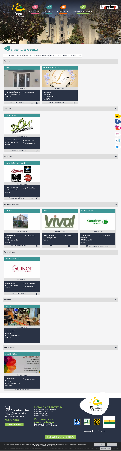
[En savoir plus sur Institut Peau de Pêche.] (22, 279)
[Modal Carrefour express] (97, 229)
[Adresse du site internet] (16, 102)
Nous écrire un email (14, 424)
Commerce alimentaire (41, 56)
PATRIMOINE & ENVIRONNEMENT (83, 11)
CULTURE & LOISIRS (63, 11)
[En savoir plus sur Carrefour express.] (97, 232)
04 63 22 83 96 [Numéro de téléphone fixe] (30, 140)
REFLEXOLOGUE (76, 56)
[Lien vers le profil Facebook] (37, 102)
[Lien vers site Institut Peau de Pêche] (22, 277)
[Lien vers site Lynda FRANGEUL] (22, 373)
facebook (92, 431)
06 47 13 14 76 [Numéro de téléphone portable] (30, 287)
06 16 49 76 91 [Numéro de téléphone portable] (30, 380)
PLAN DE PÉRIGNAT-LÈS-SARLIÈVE (60, 437)
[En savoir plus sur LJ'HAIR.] (22, 88)
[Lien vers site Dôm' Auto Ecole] (22, 134)
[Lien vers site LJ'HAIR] (22, 86)
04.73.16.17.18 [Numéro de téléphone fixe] (30, 188)
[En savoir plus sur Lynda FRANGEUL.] (22, 375)
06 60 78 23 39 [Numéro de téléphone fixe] (30, 236)
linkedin (101, 431)
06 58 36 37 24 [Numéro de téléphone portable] (30, 144)
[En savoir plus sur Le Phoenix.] (22, 327)
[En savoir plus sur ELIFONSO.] (22, 232)
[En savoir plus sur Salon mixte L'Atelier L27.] (60, 88)
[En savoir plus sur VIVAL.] (60, 232)
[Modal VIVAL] (60, 229)
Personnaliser (105, 448)
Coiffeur (11, 56)
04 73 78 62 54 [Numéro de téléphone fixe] (30, 284)
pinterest (98, 431)
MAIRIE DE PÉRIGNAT (34, 11)
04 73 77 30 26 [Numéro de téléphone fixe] (106, 236)
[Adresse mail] (32, 102)
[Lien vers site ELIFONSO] (22, 229)
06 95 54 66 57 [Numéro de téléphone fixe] (30, 93)
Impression (104, 430)
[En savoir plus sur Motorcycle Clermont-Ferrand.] (22, 184)
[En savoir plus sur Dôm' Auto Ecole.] (22, 136)
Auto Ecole (19, 56)
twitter (95, 431)
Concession (28, 56)
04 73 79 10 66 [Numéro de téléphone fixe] (68, 236)
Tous (5, 56)
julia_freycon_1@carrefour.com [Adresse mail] (98, 246)
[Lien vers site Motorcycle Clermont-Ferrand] (22, 182)
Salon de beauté (55, 56)
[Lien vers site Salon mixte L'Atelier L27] (60, 86)
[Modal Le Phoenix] (22, 325)
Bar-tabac (66, 56)
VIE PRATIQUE (49, 11)
